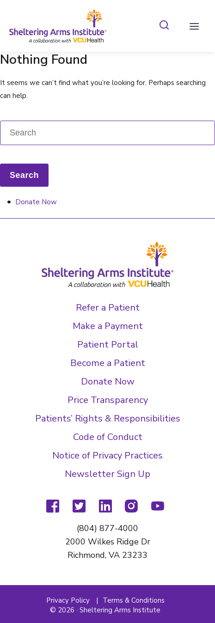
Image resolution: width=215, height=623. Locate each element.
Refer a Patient (108, 307)
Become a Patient (107, 363)
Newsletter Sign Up (107, 474)
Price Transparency (108, 400)
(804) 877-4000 (107, 528)
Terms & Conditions (134, 600)
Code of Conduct (107, 437)
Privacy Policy (68, 600)
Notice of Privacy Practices (107, 455)
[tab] (164, 25)
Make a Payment (108, 326)
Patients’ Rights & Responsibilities (107, 418)
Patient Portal (107, 344)
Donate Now (36, 202)
